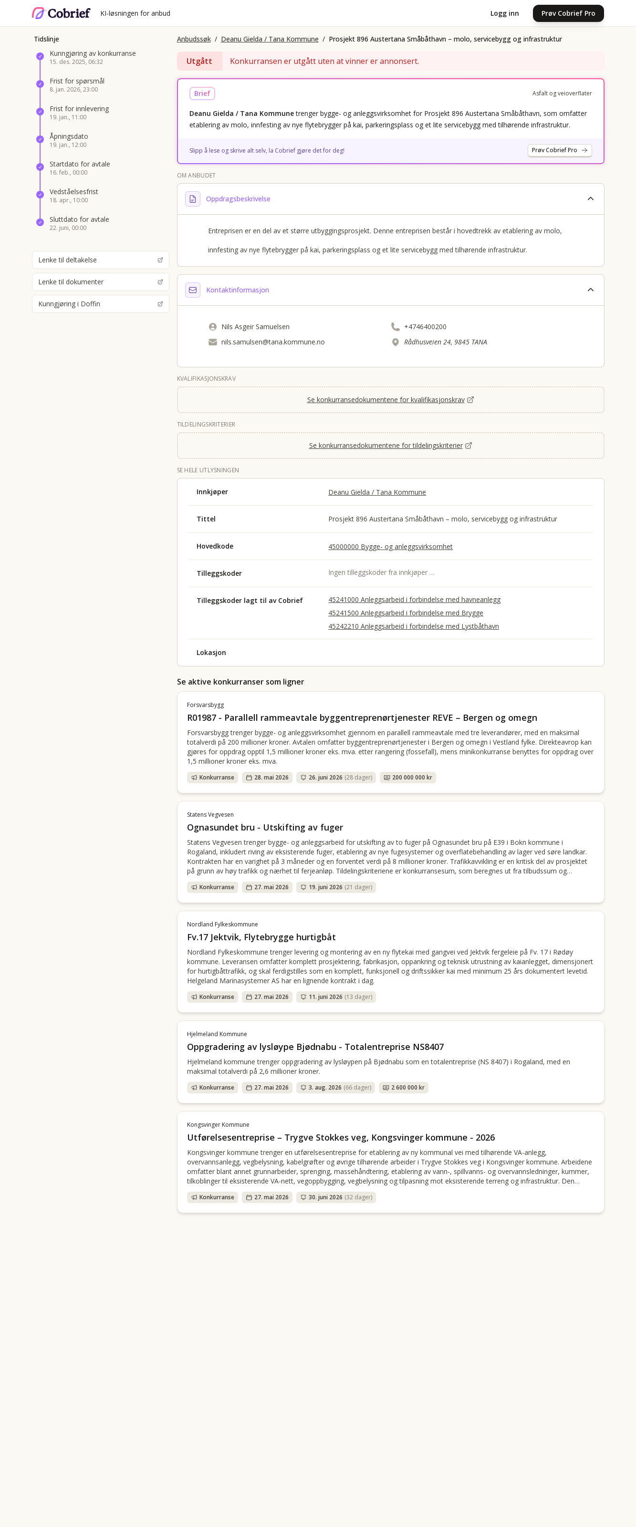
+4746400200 (425, 326)
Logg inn (504, 13)
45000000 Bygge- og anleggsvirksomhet (390, 546)
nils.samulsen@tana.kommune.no (273, 341)
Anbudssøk (194, 38)
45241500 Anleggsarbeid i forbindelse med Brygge (405, 612)
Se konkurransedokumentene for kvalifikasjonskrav (390, 399)
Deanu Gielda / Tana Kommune (270, 38)
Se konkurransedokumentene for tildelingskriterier (390, 445)
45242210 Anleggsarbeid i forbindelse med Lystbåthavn (413, 626)
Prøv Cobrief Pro (568, 13)
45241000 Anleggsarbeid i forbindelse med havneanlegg (414, 599)
